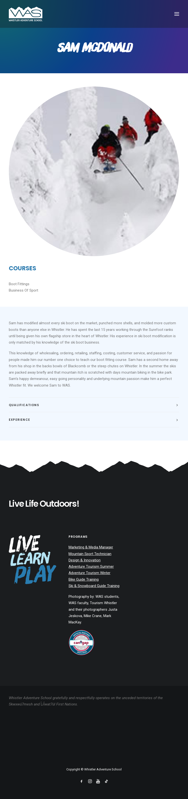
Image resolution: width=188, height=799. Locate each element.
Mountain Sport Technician (90, 554)
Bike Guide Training (84, 579)
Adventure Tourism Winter (89, 573)
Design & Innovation (85, 560)
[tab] (94, 405)
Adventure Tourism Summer (91, 566)
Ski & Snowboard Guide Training (94, 586)
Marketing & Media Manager (91, 547)
